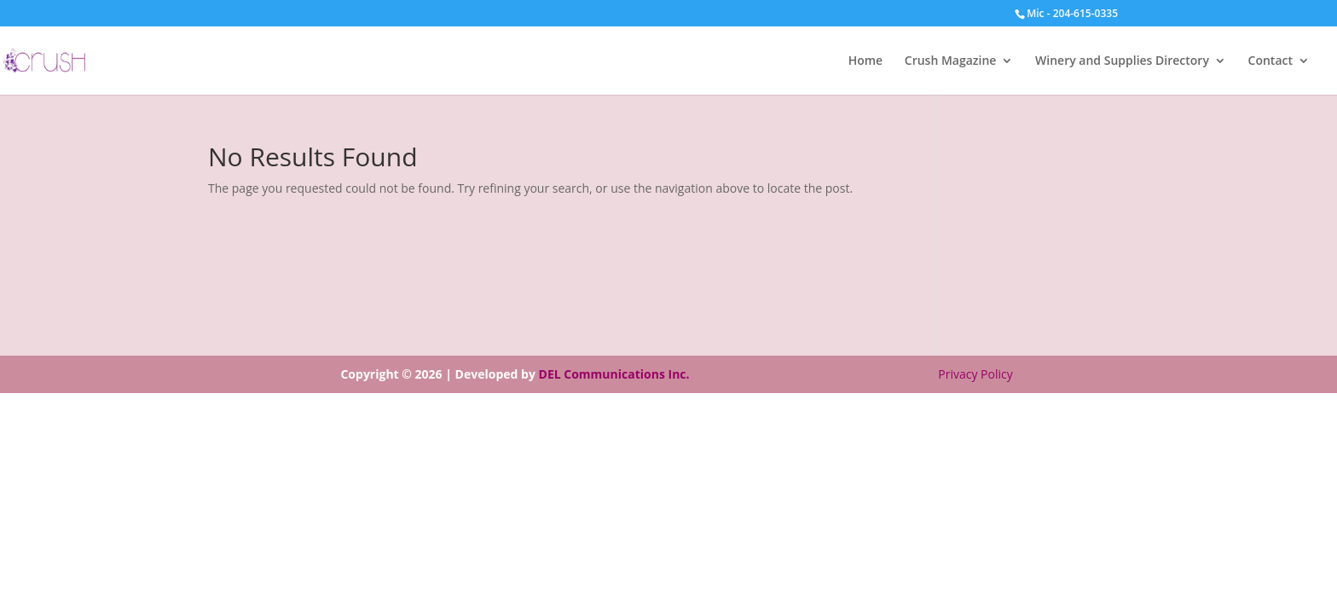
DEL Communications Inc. (614, 374)
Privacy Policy (975, 374)
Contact (1270, 61)
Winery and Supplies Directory (1122, 61)
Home (865, 61)
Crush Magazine (951, 61)
